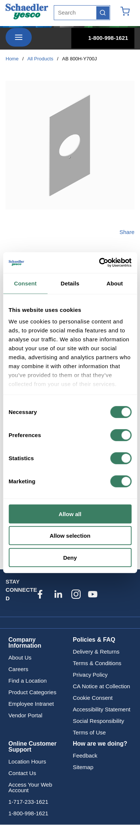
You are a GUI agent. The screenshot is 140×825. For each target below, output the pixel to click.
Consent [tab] (25, 283)
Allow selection (70, 535)
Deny (70, 557)
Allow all (70, 514)
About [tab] (114, 283)
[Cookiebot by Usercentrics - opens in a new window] (99, 263)
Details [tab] (70, 283)
